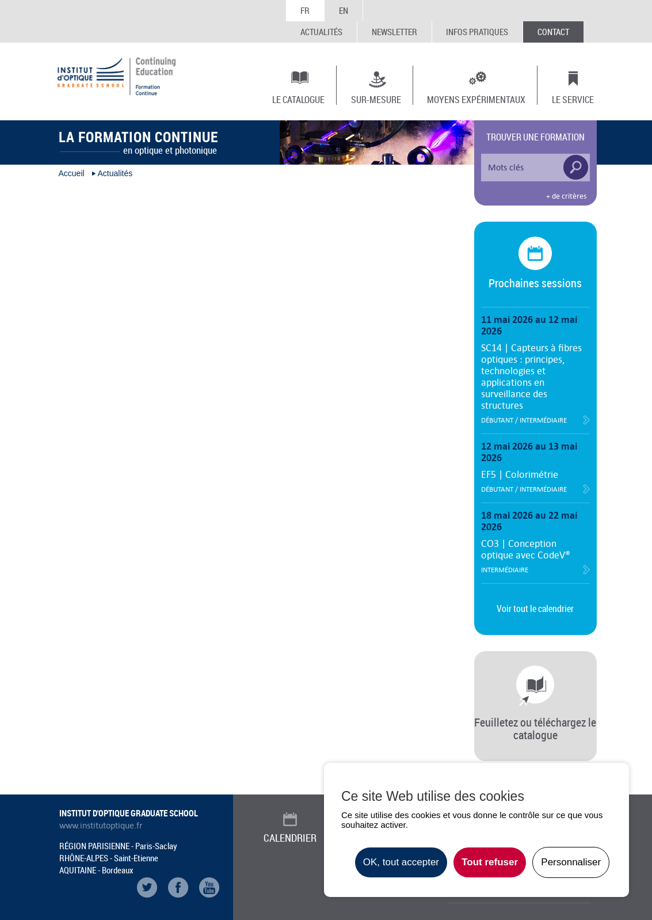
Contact (553, 31)
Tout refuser (490, 862)
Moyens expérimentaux (476, 99)
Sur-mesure (376, 99)
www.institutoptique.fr (101, 825)
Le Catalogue (298, 99)
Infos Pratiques (477, 31)
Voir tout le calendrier (535, 608)
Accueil (72, 173)
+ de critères (566, 196)
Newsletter (394, 31)
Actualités (321, 31)
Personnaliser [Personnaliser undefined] (571, 862)
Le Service (573, 99)
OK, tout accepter (401, 862)
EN (343, 10)
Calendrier (290, 838)
